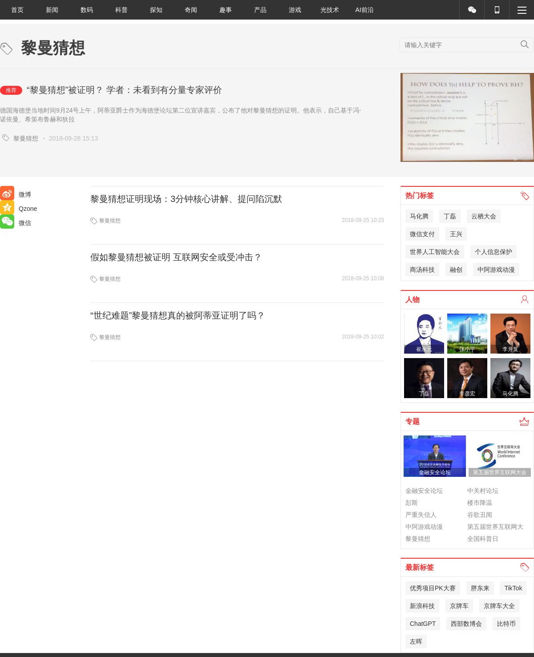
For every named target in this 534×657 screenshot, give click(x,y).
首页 (17, 9)
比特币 (506, 623)
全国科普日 (482, 538)
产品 (260, 9)
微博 (15, 194)
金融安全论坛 (424, 490)
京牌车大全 (499, 605)
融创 (456, 269)
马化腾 (419, 216)
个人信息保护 (493, 251)
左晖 (416, 641)
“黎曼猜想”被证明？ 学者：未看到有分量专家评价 (124, 90)
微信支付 (422, 234)
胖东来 (480, 588)
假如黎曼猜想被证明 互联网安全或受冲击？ (176, 257)
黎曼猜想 (25, 138)
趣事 (225, 9)
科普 (121, 9)
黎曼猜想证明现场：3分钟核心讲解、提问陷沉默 (186, 199)
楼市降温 (479, 502)
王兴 (456, 234)
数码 (87, 9)
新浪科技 (422, 605)
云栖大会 (483, 216)
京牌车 (459, 605)
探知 (156, 9)
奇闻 (191, 9)
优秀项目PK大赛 (433, 588)
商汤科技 (422, 269)
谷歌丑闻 (479, 514)
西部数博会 (466, 623)
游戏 (295, 9)
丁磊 (450, 216)
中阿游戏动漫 (496, 269)
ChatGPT (423, 623)
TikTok (513, 588)
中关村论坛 (482, 490)
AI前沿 (364, 9)
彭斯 (411, 502)
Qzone (18, 208)
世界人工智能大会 (435, 251)
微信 (15, 222)
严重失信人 (421, 514)
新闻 (52, 9)
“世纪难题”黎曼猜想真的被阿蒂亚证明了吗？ (177, 315)
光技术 (329, 9)
